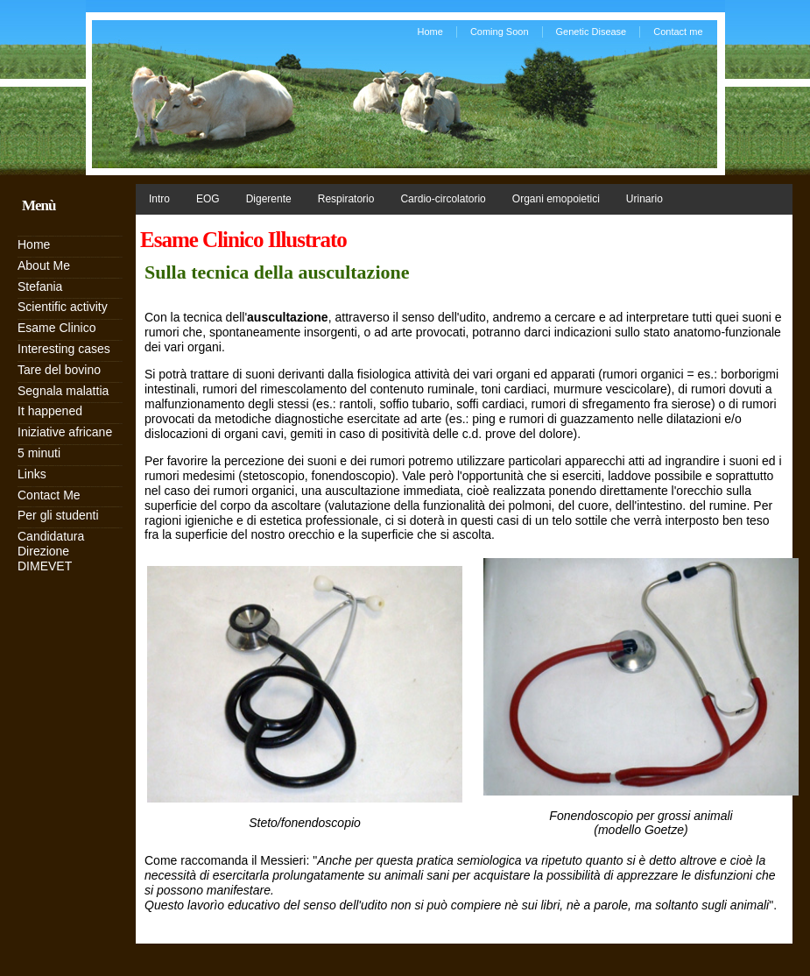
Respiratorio (346, 199)
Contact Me (49, 495)
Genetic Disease (591, 31)
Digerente (269, 199)
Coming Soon (499, 31)
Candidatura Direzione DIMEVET (51, 551)
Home (430, 31)
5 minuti (39, 453)
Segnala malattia (63, 391)
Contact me (677, 31)
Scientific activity (63, 307)
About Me (44, 265)
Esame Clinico (56, 328)
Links (32, 474)
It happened (50, 411)
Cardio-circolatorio (442, 199)
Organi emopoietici (556, 199)
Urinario (644, 199)
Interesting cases (64, 349)
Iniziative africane (65, 432)
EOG (208, 199)
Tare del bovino (59, 370)
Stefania (40, 286)
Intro (159, 199)
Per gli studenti (58, 515)
